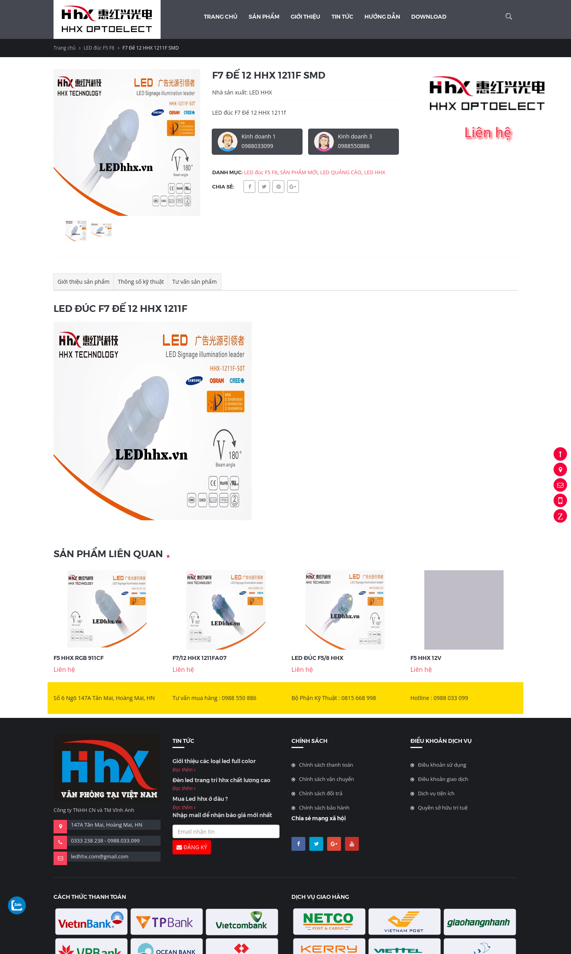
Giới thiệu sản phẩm (83, 281)
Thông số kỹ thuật (141, 281)
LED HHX (374, 172)
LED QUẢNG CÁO (341, 172)
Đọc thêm (183, 769)
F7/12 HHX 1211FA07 (199, 658)
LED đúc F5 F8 (99, 47)
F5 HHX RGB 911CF (78, 658)
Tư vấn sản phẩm (194, 281)
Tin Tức (342, 16)
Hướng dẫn (382, 16)
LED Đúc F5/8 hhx (317, 658)
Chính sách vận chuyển (326, 779)
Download (428, 16)
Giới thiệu (305, 16)
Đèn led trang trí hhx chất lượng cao (221, 780)
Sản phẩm (264, 16)
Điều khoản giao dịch (443, 779)
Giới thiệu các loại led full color (214, 761)
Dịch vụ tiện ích (436, 793)
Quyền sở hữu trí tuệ (443, 807)
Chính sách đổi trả (320, 793)
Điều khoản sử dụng (442, 764)
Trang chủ (221, 16)
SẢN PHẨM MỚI (299, 172)
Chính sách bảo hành (324, 807)
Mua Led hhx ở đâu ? (200, 798)
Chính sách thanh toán (326, 764)
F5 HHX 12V (425, 658)
